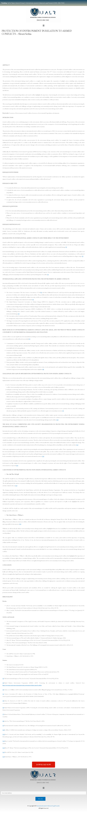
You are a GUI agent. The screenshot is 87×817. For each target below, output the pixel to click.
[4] (41, 292)
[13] (17, 465)
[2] (82, 256)
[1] (66, 247)
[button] (43, 25)
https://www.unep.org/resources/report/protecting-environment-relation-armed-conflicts (25, 685)
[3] (48, 274)
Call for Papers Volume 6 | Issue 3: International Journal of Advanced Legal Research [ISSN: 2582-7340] (32, 3)
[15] (20, 524)
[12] (43, 456)
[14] (16, 485)
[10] (57, 420)
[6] (18, 314)
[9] (63, 411)
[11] (77, 445)
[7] (29, 339)
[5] (33, 299)
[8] (43, 369)
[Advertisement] (43, 49)
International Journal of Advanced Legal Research (48, 806)
